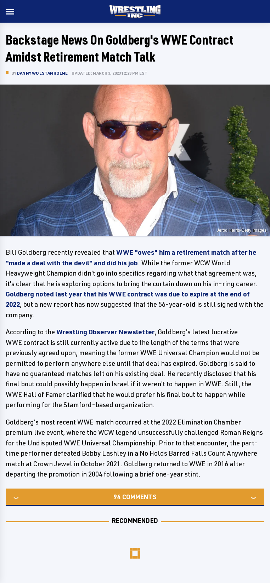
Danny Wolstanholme (42, 73)
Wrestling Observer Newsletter (105, 332)
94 (116, 497)
